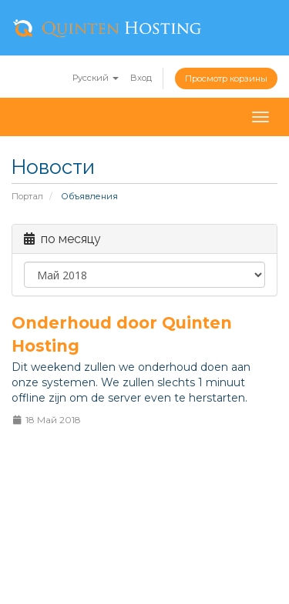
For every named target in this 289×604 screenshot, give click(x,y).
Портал (27, 196)
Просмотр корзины (226, 78)
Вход (141, 77)
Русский (95, 77)
